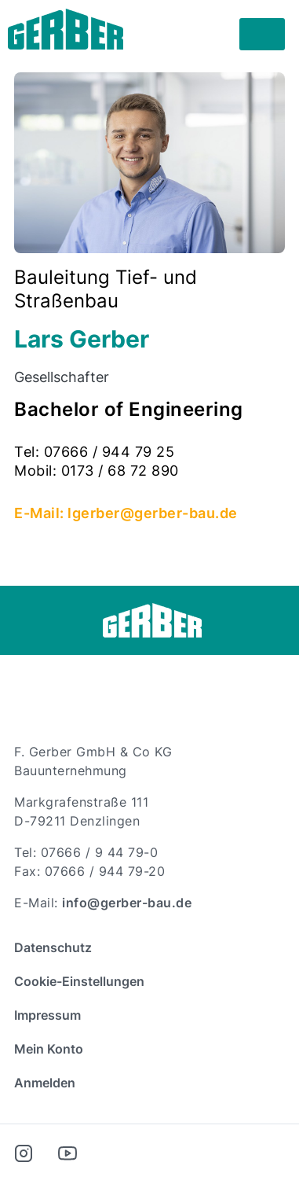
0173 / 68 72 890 (120, 470)
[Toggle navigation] (262, 34)
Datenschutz (53, 947)
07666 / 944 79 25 (109, 451)
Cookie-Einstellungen (79, 981)
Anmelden (44, 1083)
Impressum (47, 1015)
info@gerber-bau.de (126, 902)
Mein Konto (48, 1049)
